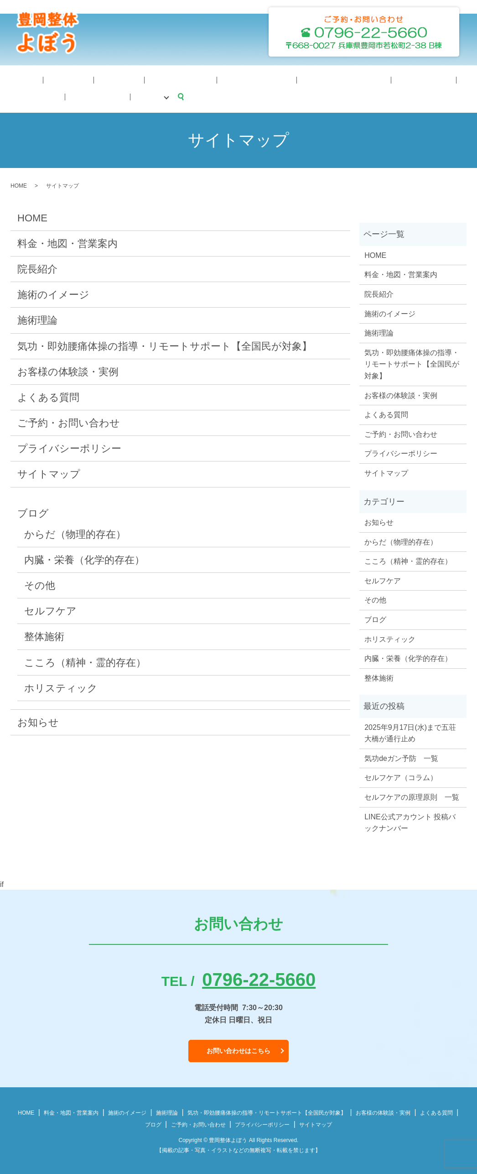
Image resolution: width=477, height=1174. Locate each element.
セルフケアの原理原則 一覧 (411, 796)
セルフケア (50, 609)
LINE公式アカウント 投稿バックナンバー (410, 821)
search (7, 95)
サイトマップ (48, 472)
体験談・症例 (311, 79)
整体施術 (44, 635)
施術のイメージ (123, 79)
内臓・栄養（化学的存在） (84, 558)
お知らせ (38, 721)
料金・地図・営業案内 (250, 79)
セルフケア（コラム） (400, 776)
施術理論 (79, 79)
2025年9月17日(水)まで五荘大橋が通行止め (410, 732)
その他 (39, 584)
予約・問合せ (407, 79)
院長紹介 (44, 79)
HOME (14, 79)
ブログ (445, 79)
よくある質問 (359, 79)
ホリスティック (61, 686)
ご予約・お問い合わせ (68, 421)
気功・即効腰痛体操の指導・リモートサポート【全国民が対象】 (164, 344)
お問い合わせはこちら (238, 1049)
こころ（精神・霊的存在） (85, 661)
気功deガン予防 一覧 (401, 757)
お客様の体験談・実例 (68, 370)
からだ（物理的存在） (75, 533)
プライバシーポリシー (69, 447)
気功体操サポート (181, 79)
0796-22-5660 (259, 978)
